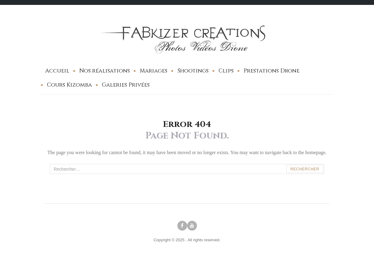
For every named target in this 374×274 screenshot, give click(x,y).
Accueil (57, 71)
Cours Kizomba (69, 85)
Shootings (193, 71)
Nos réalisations (104, 71)
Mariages (153, 71)
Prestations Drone (272, 71)
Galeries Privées (126, 85)
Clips (226, 71)
